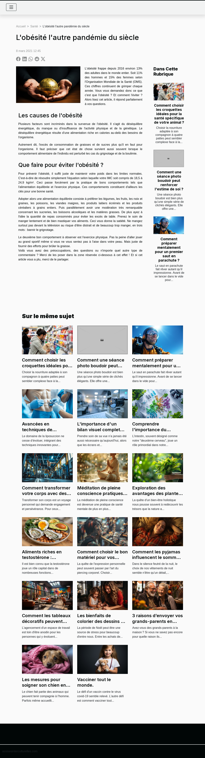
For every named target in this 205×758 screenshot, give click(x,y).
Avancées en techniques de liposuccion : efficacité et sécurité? (46, 432)
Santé (34, 26)
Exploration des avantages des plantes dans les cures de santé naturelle (157, 496)
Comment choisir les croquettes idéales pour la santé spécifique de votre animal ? (169, 114)
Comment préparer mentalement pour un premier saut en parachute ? (169, 249)
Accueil (21, 26)
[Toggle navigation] (11, 7)
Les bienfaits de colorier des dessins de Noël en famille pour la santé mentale (101, 624)
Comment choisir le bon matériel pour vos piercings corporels (102, 557)
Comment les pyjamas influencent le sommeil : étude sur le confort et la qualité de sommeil (157, 560)
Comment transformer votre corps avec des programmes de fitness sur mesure (47, 496)
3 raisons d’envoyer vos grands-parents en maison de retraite (157, 621)
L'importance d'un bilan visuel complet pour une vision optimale (98, 432)
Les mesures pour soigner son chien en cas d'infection (44, 685)
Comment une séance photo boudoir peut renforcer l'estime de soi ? (169, 180)
